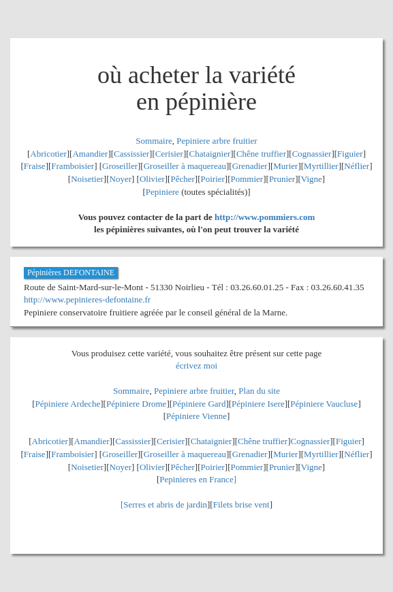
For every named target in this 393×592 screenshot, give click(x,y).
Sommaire (154, 141)
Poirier (212, 179)
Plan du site (259, 391)
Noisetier (87, 179)
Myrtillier (321, 166)
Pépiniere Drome (136, 404)
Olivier (152, 179)
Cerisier (169, 154)
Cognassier (312, 154)
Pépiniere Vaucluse (324, 404)
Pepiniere (162, 192)
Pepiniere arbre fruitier (216, 141)
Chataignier (210, 154)
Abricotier (48, 154)
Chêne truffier (261, 154)
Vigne (311, 179)
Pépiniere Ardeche (68, 404)
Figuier (350, 154)
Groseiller (120, 166)
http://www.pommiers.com (265, 217)
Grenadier (250, 166)
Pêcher (182, 179)
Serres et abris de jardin (165, 504)
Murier (285, 166)
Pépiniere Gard (198, 404)
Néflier (356, 166)
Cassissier (131, 154)
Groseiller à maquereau (185, 166)
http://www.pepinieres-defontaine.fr (87, 299)
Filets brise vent (241, 504)
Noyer (121, 179)
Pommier (247, 179)
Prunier (282, 179)
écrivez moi (196, 365)
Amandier (90, 154)
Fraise (35, 166)
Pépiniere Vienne (196, 416)
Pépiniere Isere (258, 404)
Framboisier (72, 166)
